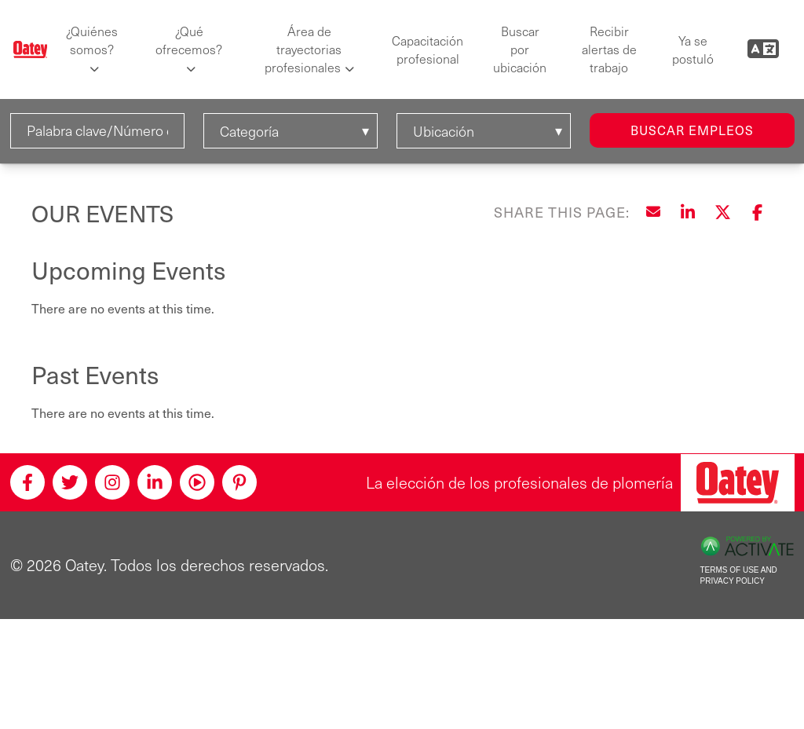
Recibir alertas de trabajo (609, 49)
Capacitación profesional (427, 49)
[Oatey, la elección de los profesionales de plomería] (737, 483)
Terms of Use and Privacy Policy (738, 576)
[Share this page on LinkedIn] (688, 212)
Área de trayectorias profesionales (303, 49)
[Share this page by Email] (653, 212)
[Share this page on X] (722, 212)
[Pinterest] (239, 482)
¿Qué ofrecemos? (188, 40)
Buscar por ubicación (519, 49)
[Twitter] (70, 482)
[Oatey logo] (30, 49)
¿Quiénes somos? (92, 40)
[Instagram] (112, 482)
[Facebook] (27, 482)
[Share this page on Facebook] (757, 212)
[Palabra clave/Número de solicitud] (97, 130)
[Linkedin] (154, 482)
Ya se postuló (693, 49)
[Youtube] (197, 482)
